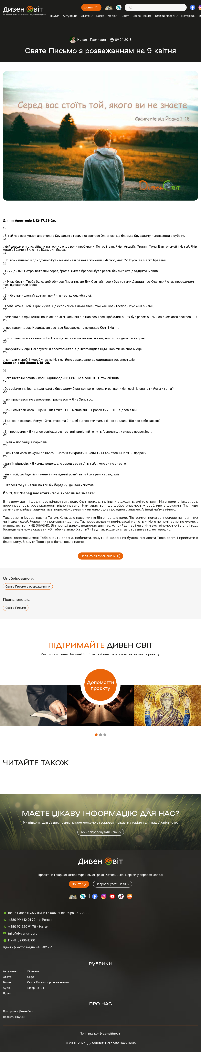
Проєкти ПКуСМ (14, 1017)
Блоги (100, 16)
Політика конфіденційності (100, 1033)
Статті (87, 16)
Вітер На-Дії (35, 988)
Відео (7, 993)
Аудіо (7, 988)
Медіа (113, 16)
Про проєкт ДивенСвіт (18, 1011)
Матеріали (188, 16)
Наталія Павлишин (91, 40)
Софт (125, 16)
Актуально (70, 16)
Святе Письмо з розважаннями (27, 586)
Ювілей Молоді (166, 16)
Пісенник (33, 971)
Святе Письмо (142, 16)
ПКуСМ (54, 16)
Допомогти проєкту (100, 685)
